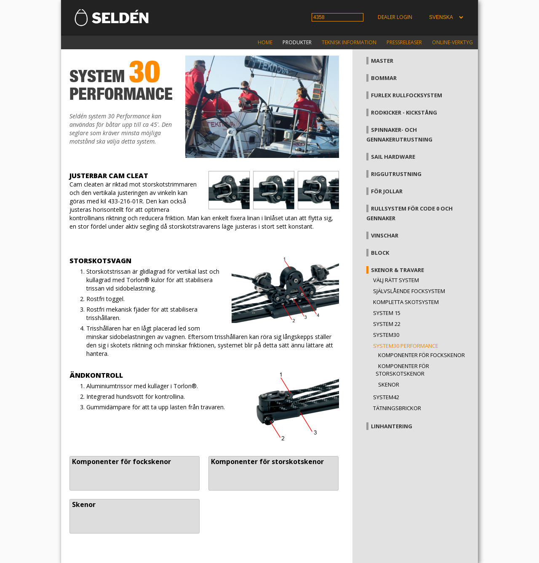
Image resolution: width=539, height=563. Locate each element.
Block (380, 252)
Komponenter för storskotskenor (267, 461)
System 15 (386, 313)
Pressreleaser (404, 42)
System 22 (386, 324)
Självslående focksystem (409, 291)
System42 (386, 397)
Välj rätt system (396, 280)
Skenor (84, 504)
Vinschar (384, 235)
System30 (386, 335)
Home (265, 42)
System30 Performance (405, 346)
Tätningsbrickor (397, 408)
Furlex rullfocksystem (406, 95)
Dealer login (395, 17)
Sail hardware (393, 156)
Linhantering (391, 426)
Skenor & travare (397, 270)
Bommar (384, 78)
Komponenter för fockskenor (121, 461)
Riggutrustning (396, 174)
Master (382, 60)
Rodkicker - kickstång (404, 112)
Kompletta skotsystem (406, 302)
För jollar (387, 191)
